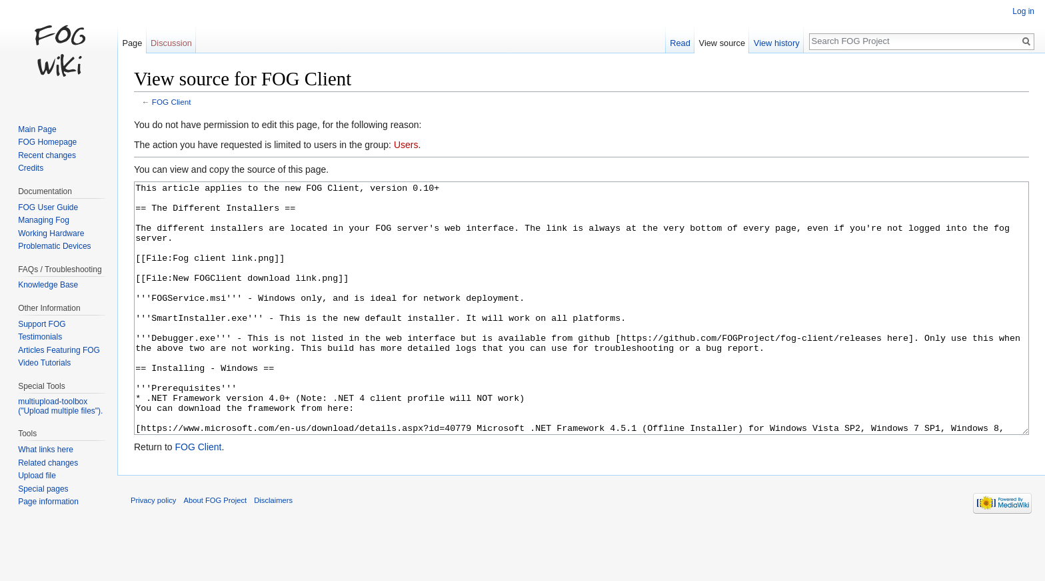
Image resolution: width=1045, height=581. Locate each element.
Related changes (48, 463)
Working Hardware (51, 233)
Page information (48, 501)
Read (680, 43)
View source (722, 43)
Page (132, 43)
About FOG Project (215, 550)
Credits (30, 168)
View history (777, 43)
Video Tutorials (44, 363)
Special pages (43, 489)
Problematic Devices (54, 246)
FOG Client (171, 101)
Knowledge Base (48, 284)
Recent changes (47, 155)
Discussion (171, 43)
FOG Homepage (47, 142)
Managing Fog (43, 220)
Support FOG (41, 324)
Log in (1023, 11)
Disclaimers (273, 550)
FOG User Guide (48, 207)
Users (406, 144)
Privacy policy (153, 550)
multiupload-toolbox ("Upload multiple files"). (60, 406)
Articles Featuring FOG (59, 350)
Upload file (37, 475)
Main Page (37, 129)
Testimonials (40, 337)
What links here (45, 449)
